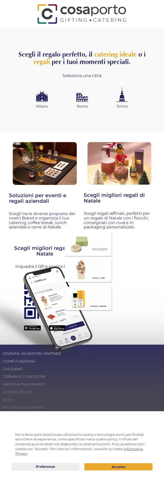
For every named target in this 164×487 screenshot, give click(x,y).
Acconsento (118, 467)
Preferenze (46, 467)
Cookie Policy (17, 392)
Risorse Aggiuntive (23, 407)
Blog (8, 399)
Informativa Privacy (24, 384)
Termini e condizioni (24, 376)
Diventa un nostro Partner (32, 353)
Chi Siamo (13, 369)
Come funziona (19, 361)
